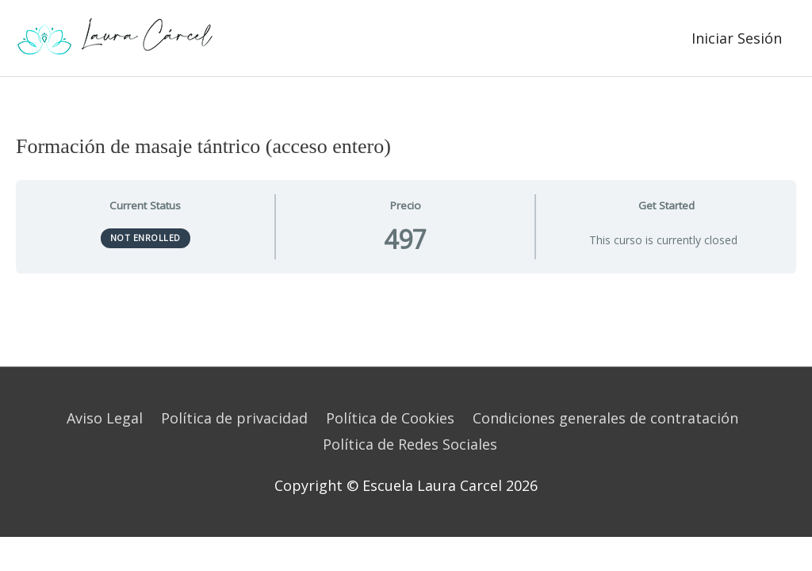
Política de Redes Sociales (410, 444)
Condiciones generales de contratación (605, 417)
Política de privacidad (234, 417)
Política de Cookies (390, 417)
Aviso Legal (105, 417)
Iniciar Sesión (736, 38)
